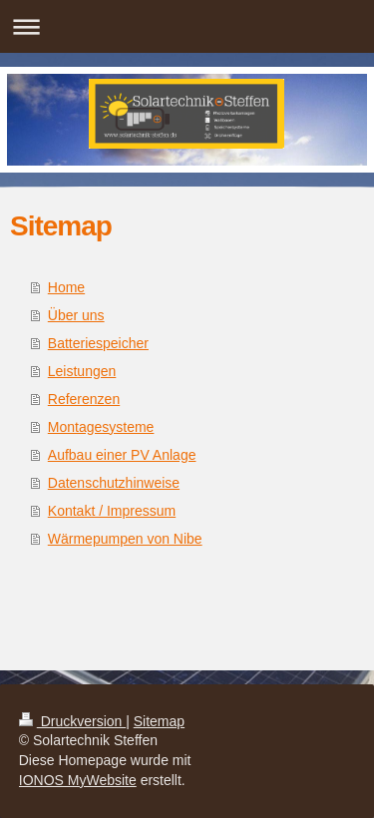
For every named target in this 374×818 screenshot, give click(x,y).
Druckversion (72, 721)
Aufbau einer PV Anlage (122, 455)
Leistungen (82, 371)
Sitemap (159, 721)
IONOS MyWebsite (78, 780)
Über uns (76, 315)
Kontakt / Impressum (112, 511)
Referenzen (84, 399)
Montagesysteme (101, 427)
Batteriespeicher (98, 343)
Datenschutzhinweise (114, 483)
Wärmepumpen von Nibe (125, 539)
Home (66, 287)
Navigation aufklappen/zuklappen (187, 26)
